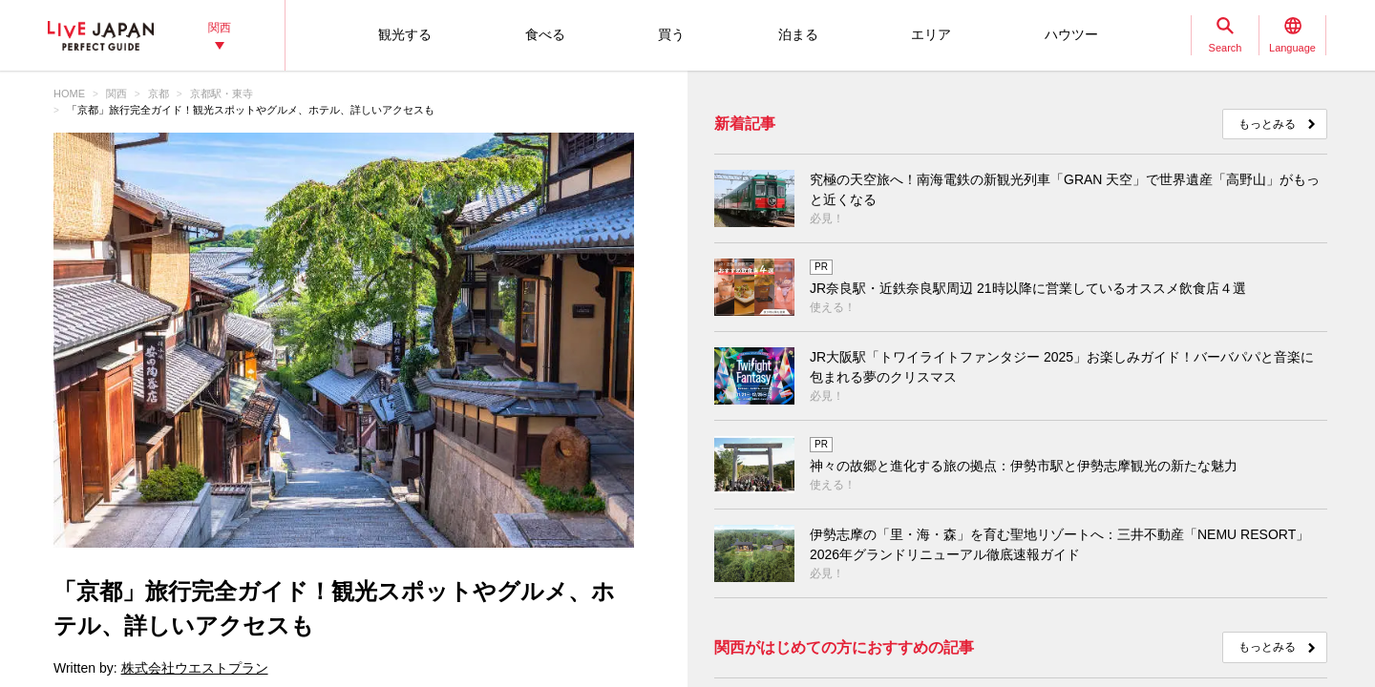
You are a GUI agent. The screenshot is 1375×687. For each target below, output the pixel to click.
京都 (158, 93)
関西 (116, 93)
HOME (69, 93)
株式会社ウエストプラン (194, 668)
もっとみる (1267, 124)
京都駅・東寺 (221, 93)
